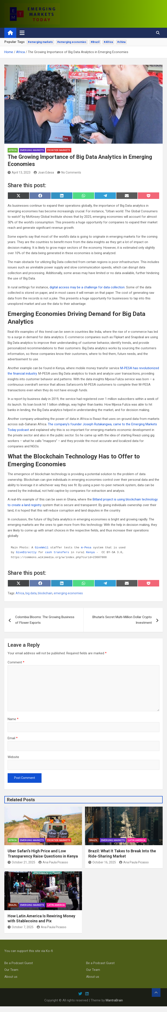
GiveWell (41, 547)
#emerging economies (71, 42)
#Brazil (95, 42)
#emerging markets (40, 42)
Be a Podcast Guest (18, 963)
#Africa (108, 42)
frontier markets (58, 150)
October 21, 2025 (21, 862)
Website (13, 757)
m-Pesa (86, 547)
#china (121, 42)
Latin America (136, 840)
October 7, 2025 (20, 927)
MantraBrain (114, 1000)
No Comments (71, 172)
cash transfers (57, 552)
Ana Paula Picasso (53, 862)
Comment (16, 662)
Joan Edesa (44, 172)
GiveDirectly (26, 552)
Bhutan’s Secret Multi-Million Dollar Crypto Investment (122, 620)
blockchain (45, 593)
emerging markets (32, 150)
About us (10, 977)
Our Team (11, 970)
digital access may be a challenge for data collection (87, 287)
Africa (13, 150)
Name (13, 719)
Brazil (93, 840)
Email (13, 738)
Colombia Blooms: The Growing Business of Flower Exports (44, 620)
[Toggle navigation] (22, 33)
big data (31, 593)
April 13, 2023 (19, 172)
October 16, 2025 (102, 862)
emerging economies (68, 593)
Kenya (90, 552)
